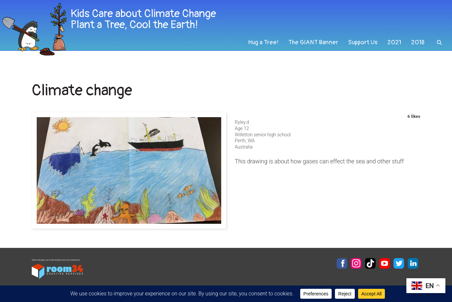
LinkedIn (413, 263)
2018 (417, 51)
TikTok (370, 263)
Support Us (360, 51)
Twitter (398, 263)
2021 (393, 51)
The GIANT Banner (309, 51)
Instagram (356, 263)
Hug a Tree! (257, 51)
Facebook (342, 263)
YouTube (384, 263)
